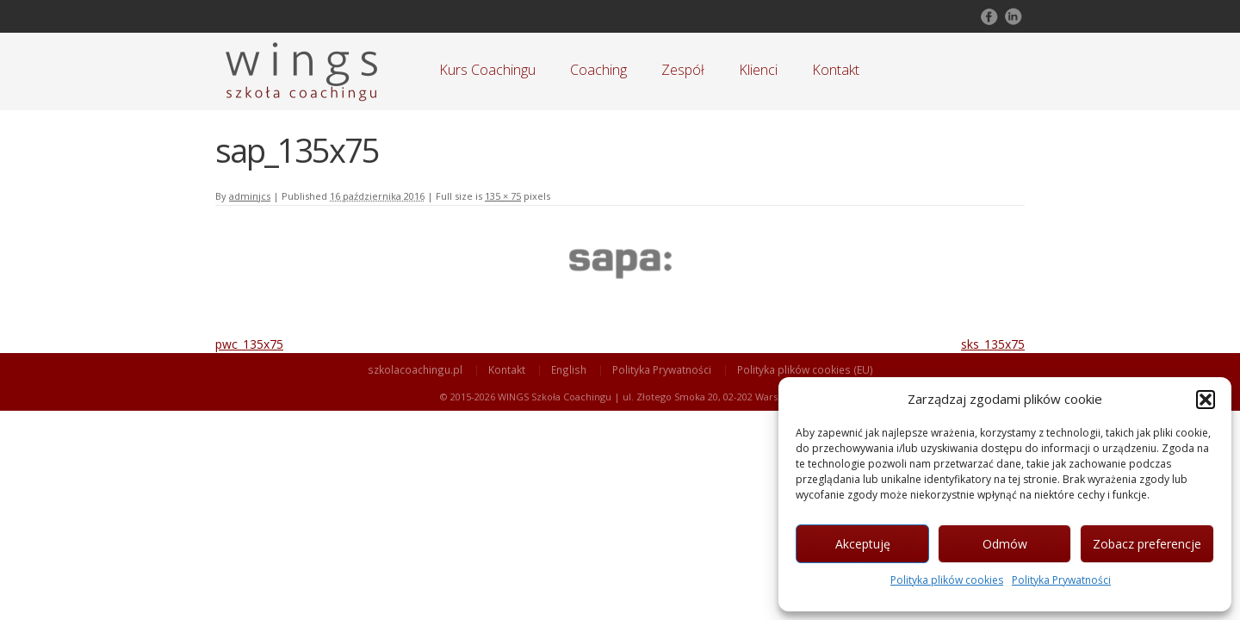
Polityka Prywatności (1061, 580)
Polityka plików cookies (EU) (805, 369)
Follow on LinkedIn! (1012, 16)
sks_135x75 (993, 344)
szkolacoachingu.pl (415, 369)
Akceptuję (862, 544)
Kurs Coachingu (487, 69)
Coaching (598, 69)
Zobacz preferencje (1147, 544)
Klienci (758, 69)
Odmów (1005, 544)
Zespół (682, 69)
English (568, 369)
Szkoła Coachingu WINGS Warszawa (301, 71)
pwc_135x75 (249, 344)
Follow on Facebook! (987, 16)
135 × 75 (503, 195)
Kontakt (835, 69)
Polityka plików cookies (946, 580)
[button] (1205, 399)
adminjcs (249, 195)
